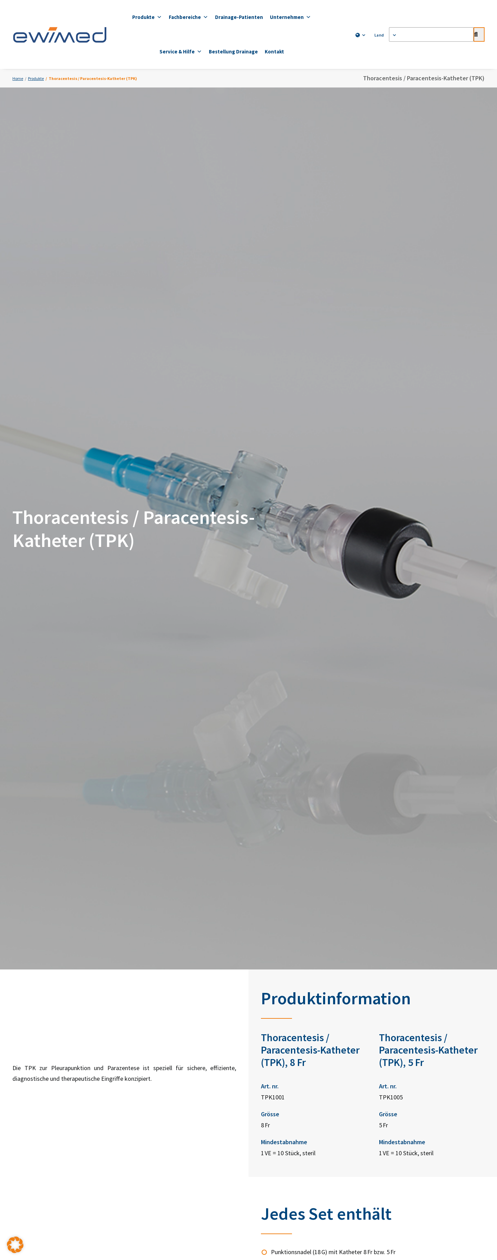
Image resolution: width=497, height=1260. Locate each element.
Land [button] (381, 35)
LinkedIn (376, 995)
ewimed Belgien (291, 1071)
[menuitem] (359, 35)
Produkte (147, 17)
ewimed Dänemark (294, 1040)
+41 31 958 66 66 (213, 1062)
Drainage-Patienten (239, 17)
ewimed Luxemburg (295, 1101)
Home (17, 78)
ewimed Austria (290, 1009)
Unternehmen (290, 17)
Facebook (377, 1012)
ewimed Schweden (294, 1025)
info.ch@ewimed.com (202, 1079)
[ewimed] (59, 34)
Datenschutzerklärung (198, 1161)
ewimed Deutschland (297, 994)
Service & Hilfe (180, 51)
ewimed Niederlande (296, 1086)
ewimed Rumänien (293, 1132)
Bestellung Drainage (233, 51)
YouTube (376, 1029)
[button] (15, 1245)
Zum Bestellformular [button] (376, 946)
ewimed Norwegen (294, 1055)
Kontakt (274, 51)
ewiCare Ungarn (291, 1117)
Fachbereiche (188, 17)
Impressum (298, 1161)
